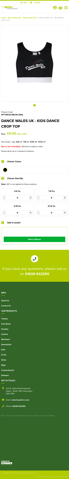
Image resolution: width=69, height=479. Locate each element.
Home (3, 17)
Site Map (51, 416)
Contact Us (6, 305)
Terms (3, 416)
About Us (5, 300)
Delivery (36, 416)
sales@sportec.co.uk (20, 399)
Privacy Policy (10, 416)
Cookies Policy (21, 416)
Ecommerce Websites (43, 477)
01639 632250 (37, 273)
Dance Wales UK (14, 17)
